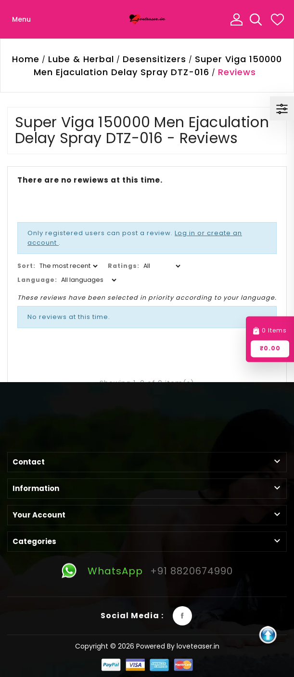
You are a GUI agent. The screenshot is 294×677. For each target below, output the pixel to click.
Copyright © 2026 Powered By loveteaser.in (147, 646)
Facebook (182, 616)
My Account (236, 19)
